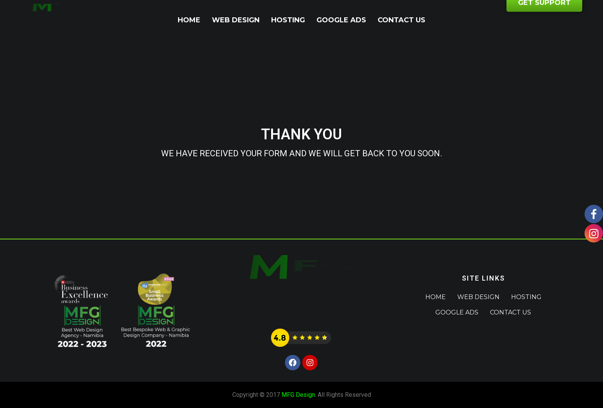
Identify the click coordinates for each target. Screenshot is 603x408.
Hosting (288, 20)
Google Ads (341, 20)
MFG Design (298, 394)
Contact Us (401, 20)
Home (189, 20)
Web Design (236, 20)
